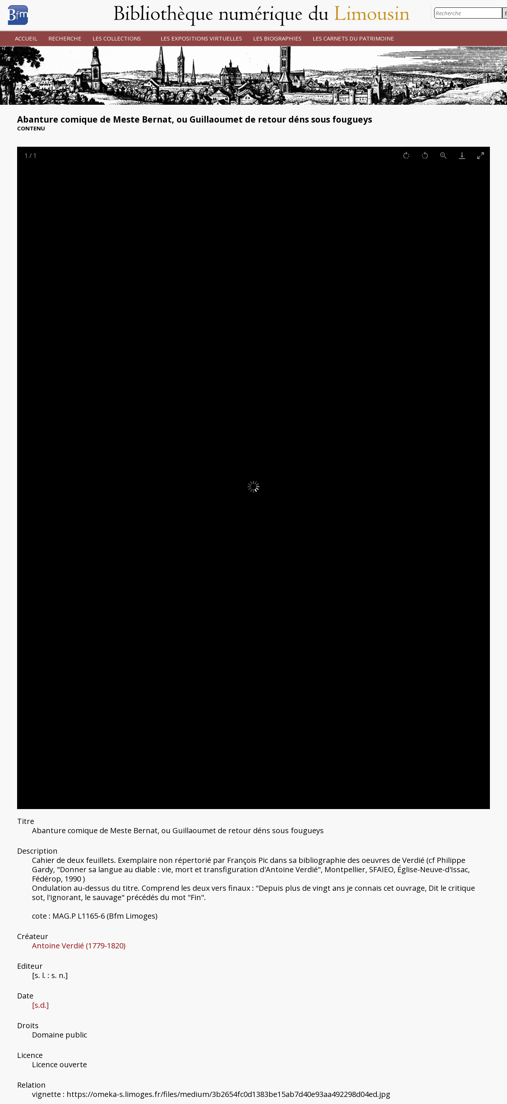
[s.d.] (40, 1005)
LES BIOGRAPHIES (277, 38)
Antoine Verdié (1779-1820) (79, 945)
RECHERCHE (64, 38)
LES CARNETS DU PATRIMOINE (353, 38)
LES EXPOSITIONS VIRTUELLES (201, 38)
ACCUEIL (26, 38)
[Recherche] (468, 13)
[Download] (462, 155)
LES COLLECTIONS (117, 38)
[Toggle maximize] (480, 155)
